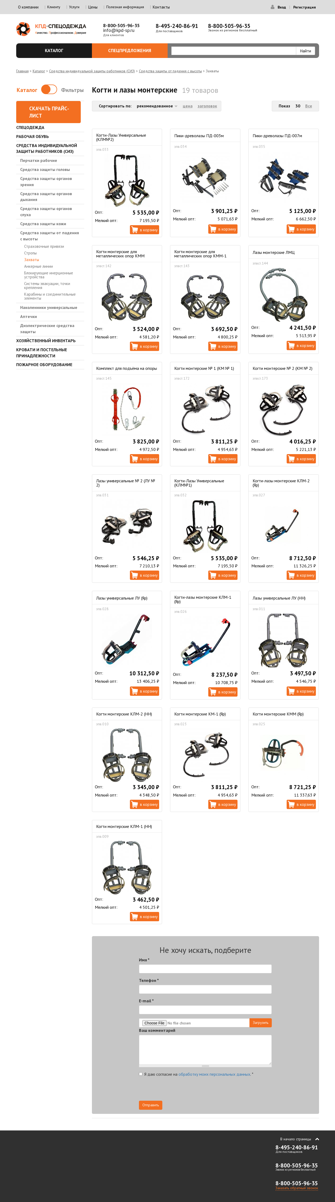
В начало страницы (295, 1139)
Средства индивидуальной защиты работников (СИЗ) (92, 71)
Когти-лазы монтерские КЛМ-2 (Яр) (281, 483)
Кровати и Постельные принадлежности (41, 352)
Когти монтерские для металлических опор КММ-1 (200, 253)
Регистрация (304, 7)
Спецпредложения (135, 50)
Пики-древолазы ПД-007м (277, 135)
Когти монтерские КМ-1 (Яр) (200, 714)
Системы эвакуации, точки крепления (47, 285)
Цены (92, 7)
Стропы (30, 253)
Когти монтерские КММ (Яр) (278, 714)
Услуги (74, 7)
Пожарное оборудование (44, 364)
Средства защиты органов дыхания (46, 196)
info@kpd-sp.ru (118, 30)
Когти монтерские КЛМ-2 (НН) (124, 714)
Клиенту (53, 7)
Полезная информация (125, 7)
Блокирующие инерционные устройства (48, 274)
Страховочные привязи (44, 246)
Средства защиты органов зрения (46, 181)
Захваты (31, 259)
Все (308, 105)
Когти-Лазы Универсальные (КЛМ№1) (199, 483)
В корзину (149, 229)
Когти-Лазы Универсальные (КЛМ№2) (121, 137)
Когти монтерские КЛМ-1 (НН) (124, 826)
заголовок (207, 105)
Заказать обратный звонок (296, 1188)
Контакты (161, 7)
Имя (144, 959)
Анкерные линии (38, 266)
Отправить (150, 1105)
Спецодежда (30, 127)
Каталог (65, 50)
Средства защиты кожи (43, 223)
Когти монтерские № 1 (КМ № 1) (204, 368)
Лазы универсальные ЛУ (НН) (279, 598)
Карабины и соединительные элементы (50, 296)
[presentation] (224, 1090)
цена (188, 105)
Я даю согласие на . (196, 1074)
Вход (282, 7)
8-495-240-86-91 (177, 26)
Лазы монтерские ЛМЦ (274, 252)
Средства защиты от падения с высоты (170, 71)
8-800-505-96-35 (121, 25)
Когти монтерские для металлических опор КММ (120, 253)
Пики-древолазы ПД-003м (199, 135)
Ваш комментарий (157, 1030)
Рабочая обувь (32, 136)
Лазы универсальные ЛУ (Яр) (121, 598)
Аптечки (28, 316)
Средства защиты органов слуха (46, 211)
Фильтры (72, 90)
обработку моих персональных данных (214, 1074)
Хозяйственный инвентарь (46, 340)
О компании (28, 7)
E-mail (146, 1000)
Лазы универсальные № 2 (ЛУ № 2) (125, 483)
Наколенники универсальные (48, 307)
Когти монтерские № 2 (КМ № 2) (282, 368)
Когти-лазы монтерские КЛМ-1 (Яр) (202, 599)
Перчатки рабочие (38, 160)
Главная (22, 71)
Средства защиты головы (45, 169)
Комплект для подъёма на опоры (126, 368)
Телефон (149, 980)
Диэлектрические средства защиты (47, 328)
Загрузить (260, 1022)
